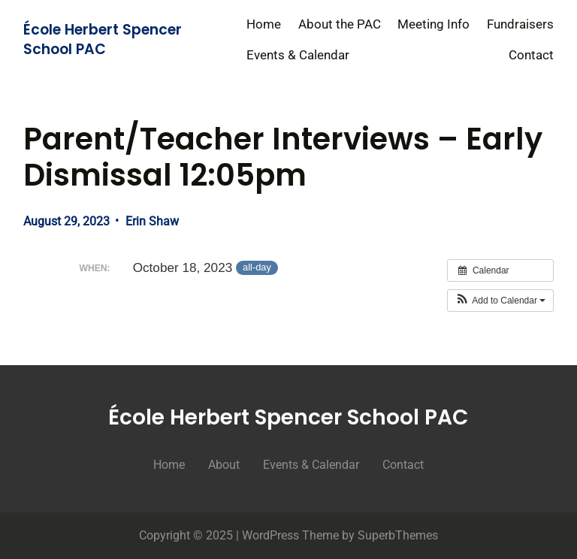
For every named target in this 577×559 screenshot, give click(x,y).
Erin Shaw (152, 221)
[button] (501, 300)
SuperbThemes (398, 535)
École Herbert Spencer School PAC (102, 40)
